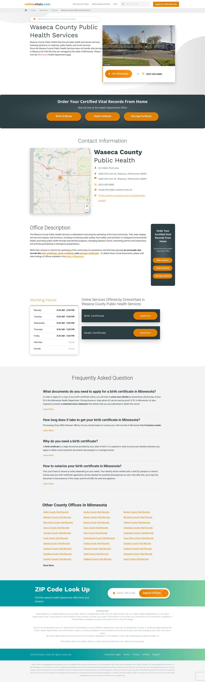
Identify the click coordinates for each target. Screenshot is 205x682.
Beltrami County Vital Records (57, 517)
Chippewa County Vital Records (138, 528)
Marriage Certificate (141, 116)
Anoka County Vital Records (96, 512)
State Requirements (101, 4)
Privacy (135, 655)
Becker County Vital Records (137, 512)
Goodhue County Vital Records (57, 554)
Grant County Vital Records (96, 554)
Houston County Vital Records (57, 559)
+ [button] (87, 206)
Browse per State (81, 3)
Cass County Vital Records (96, 528)
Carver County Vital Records (56, 528)
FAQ (115, 4)
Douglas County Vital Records (137, 543)
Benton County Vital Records (97, 517)
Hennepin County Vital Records (138, 554)
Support (156, 655)
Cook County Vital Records (55, 538)
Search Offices (152, 593)
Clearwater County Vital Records (138, 533)
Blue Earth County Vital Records (58, 522)
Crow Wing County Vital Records (138, 538)
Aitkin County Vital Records (56, 512)
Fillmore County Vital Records (97, 548)
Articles (146, 655)
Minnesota (44, 10)
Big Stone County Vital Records (138, 517)
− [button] (87, 210)
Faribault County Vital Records (57, 548)
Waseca (55, 10)
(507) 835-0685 (154, 74)
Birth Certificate (64, 116)
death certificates (66, 253)
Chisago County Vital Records (57, 533)
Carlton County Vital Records (137, 522)
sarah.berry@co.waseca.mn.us (115, 190)
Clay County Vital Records (95, 533)
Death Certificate (102, 116)
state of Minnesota (75, 256)
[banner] (37, 4)
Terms (126, 655)
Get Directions (118, 74)
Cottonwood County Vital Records (99, 538)
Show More (48, 565)
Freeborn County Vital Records (138, 548)
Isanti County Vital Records (136, 559)
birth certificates (49, 253)
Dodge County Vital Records (96, 543)
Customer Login (113, 655)
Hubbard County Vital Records (97, 559)
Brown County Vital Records (96, 522)
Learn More (48, 409)
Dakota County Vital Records (56, 543)
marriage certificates (89, 253)
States (33, 10)
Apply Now (145, 315)
